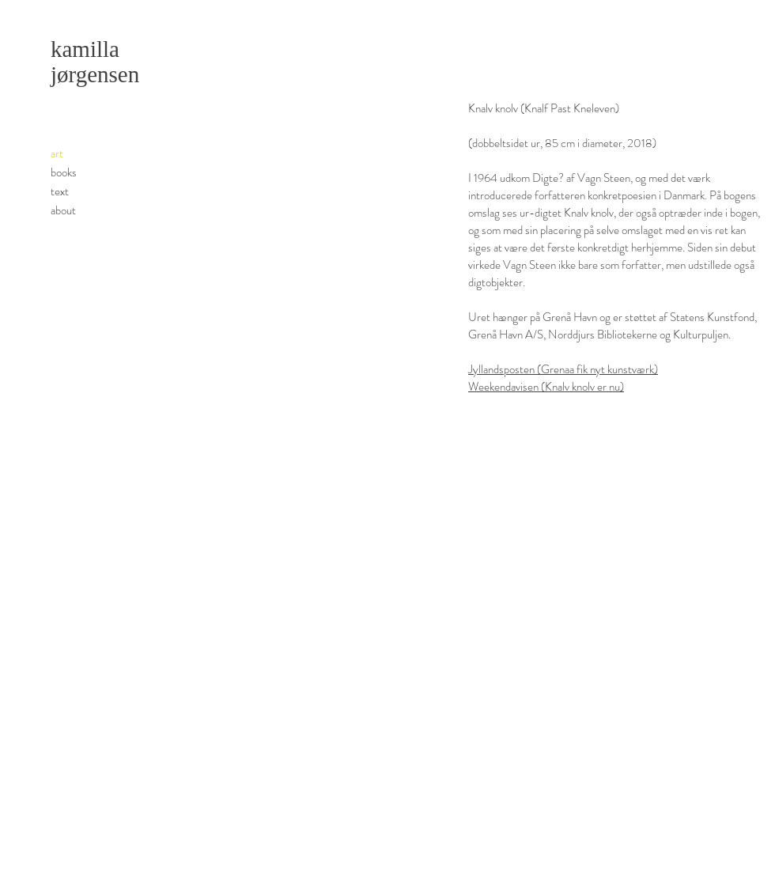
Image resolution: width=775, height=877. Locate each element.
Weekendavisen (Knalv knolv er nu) (546, 386)
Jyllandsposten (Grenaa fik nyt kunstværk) (563, 369)
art (57, 153)
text (60, 191)
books (64, 172)
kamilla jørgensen (95, 61)
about (63, 210)
